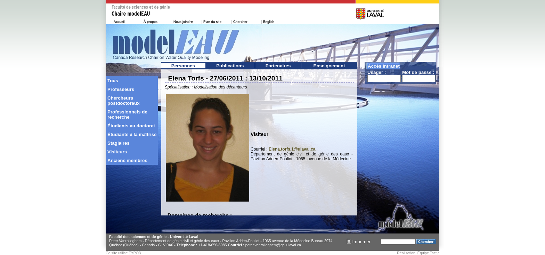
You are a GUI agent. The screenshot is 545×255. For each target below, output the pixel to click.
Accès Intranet (384, 66)
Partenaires (278, 65)
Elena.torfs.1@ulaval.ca (292, 149)
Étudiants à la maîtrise (131, 134)
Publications (230, 65)
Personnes (183, 65)
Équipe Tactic (428, 253)
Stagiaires (118, 143)
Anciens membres (127, 160)
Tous (112, 80)
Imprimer (359, 241)
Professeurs (120, 89)
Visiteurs (117, 151)
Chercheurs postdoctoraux (123, 100)
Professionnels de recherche (127, 114)
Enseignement (329, 65)
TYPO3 (135, 253)
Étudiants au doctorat (131, 125)
